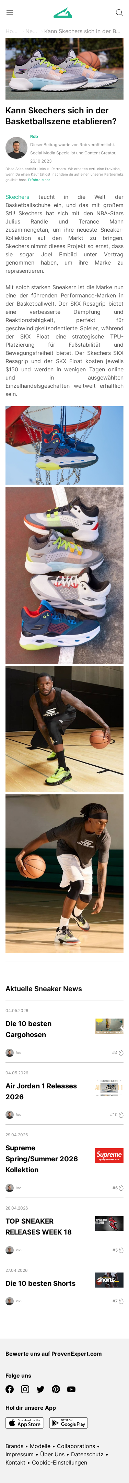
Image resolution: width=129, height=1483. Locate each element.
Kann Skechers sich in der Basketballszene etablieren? (84, 31)
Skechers (17, 196)
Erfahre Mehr (39, 180)
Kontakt (15, 1462)
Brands (14, 1446)
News (32, 31)
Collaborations (76, 1446)
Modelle (40, 1446)
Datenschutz (87, 1454)
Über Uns (52, 1454)
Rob (34, 136)
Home (13, 31)
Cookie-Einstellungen (59, 1462)
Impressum (19, 1454)
